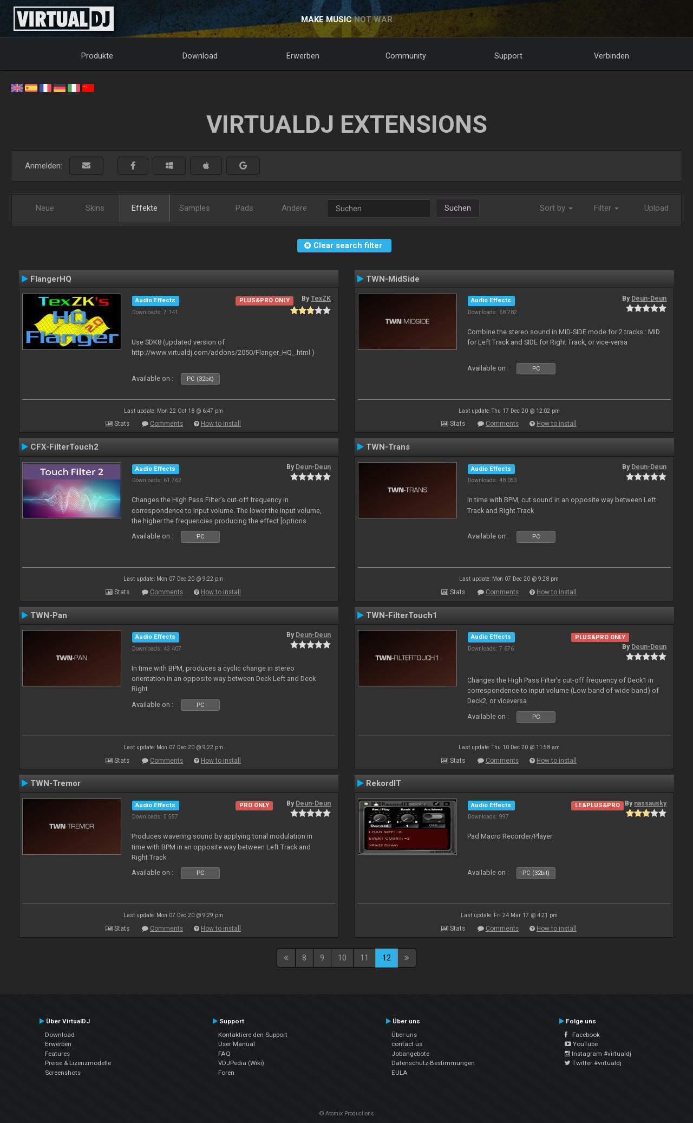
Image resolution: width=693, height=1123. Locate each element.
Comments (166, 423)
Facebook (582, 1034)
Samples (194, 208)
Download (200, 55)
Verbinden (611, 55)
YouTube (581, 1044)
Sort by (556, 208)
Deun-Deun (648, 298)
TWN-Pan (48, 615)
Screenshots (63, 1072)
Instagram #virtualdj (598, 1053)
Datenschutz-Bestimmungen (433, 1063)
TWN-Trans (388, 447)
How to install (221, 423)
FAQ (224, 1053)
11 (364, 958)
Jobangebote (410, 1053)
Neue (45, 208)
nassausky (650, 803)
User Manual (236, 1044)
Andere (294, 208)
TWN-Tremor (55, 783)
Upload (656, 208)
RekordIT (383, 783)
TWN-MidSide (393, 279)
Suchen (457, 208)
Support (508, 55)
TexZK (321, 298)
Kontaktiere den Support (252, 1034)
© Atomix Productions (346, 1113)
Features (57, 1053)
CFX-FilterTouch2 (64, 447)
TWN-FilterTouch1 (401, 615)
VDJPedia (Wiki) (241, 1063)
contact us (406, 1044)
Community (405, 55)
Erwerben (302, 55)
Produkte (97, 55)
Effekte (145, 208)
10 (342, 958)
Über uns (404, 1034)
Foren (226, 1072)
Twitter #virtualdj (593, 1063)
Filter (606, 208)
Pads (244, 208)
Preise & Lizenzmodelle (78, 1063)
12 (386, 958)
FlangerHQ (50, 279)
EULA (399, 1072)
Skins (95, 208)
